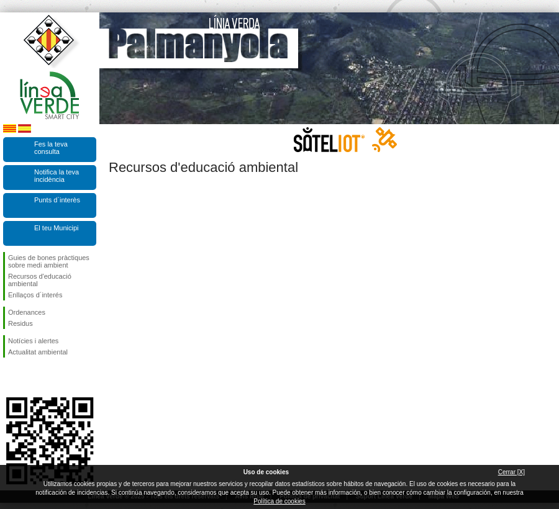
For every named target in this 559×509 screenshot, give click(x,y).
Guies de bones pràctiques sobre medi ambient (48, 261)
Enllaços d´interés (35, 295)
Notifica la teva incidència (56, 175)
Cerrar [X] (511, 472)
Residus (20, 323)
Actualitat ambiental (38, 352)
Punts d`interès (57, 200)
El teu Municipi (56, 228)
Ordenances (26, 312)
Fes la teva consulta (51, 147)
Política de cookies (279, 501)
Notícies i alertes (33, 341)
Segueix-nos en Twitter (31, 377)
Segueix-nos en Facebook (10, 377)
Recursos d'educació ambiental (39, 280)
